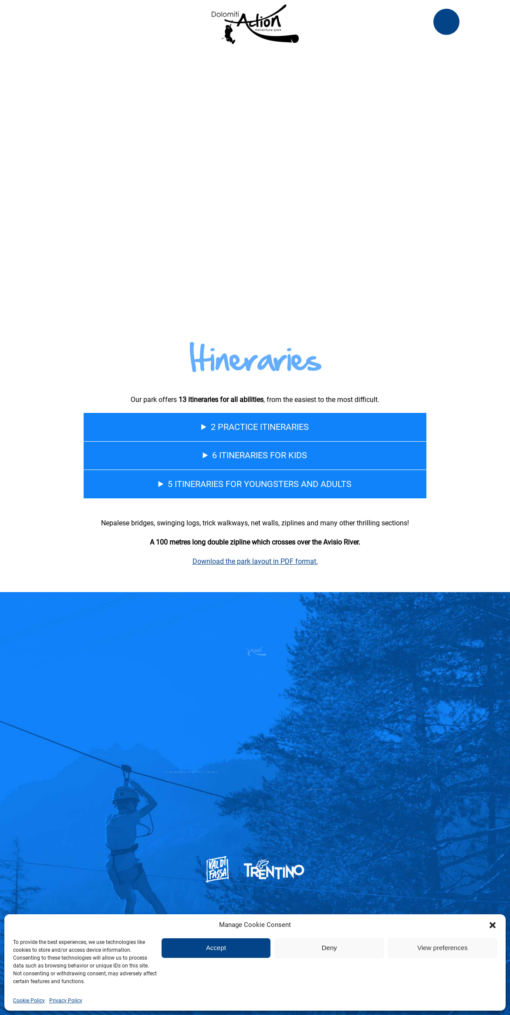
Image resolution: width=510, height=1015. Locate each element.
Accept (216, 947)
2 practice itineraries (260, 427)
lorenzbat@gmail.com (314, 789)
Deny (329, 947)
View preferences (442, 947)
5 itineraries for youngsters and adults (259, 484)
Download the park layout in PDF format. (255, 561)
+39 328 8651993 (305, 789)
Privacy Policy (65, 1001)
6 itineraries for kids (259, 455)
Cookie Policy (29, 1001)
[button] (492, 925)
